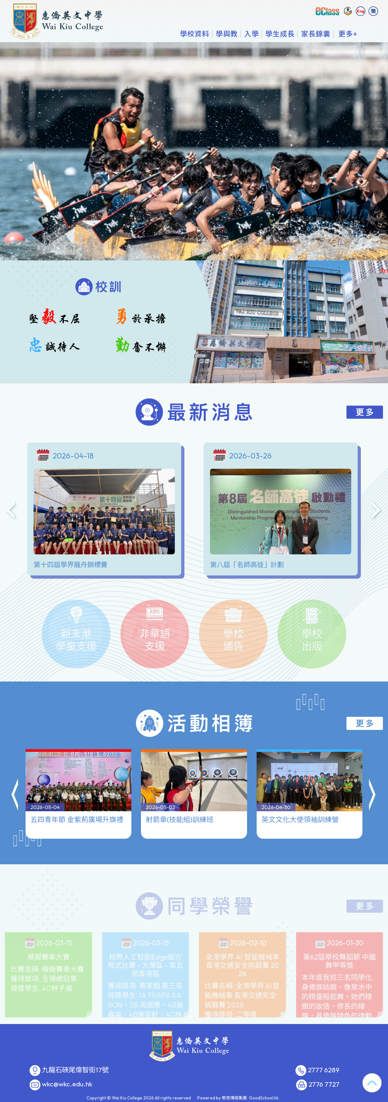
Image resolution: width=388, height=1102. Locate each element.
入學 (251, 33)
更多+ (347, 33)
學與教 (227, 33)
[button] (15, 786)
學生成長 (280, 33)
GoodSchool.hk (264, 1097)
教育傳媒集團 (234, 1097)
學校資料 (194, 33)
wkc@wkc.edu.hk (67, 1084)
